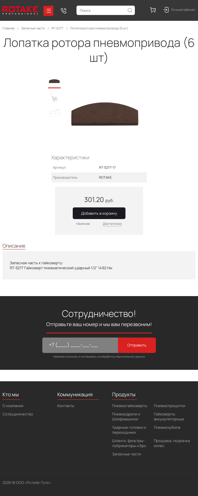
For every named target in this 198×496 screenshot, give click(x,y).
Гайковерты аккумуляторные (169, 416)
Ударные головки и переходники (129, 430)
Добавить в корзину (99, 213)
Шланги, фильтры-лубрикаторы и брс (129, 443)
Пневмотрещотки (169, 405)
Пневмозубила (167, 427)
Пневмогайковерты (129, 405)
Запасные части (126, 453)
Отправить (137, 345)
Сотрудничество (18, 413)
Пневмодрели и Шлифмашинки (126, 416)
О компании (13, 405)
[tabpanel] (108, 115)
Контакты (65, 405)
